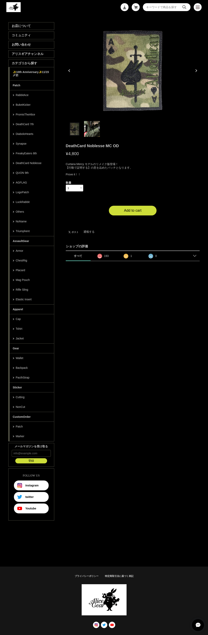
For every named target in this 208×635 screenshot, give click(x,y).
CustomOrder (22, 416)
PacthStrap (22, 377)
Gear (16, 348)
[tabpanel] (133, 70)
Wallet (19, 358)
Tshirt (19, 328)
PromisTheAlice (25, 114)
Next (196, 71)
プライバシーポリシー (87, 576)
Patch (16, 85)
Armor (19, 250)
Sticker (17, 387)
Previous (70, 71)
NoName (21, 221)
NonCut (20, 406)
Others (20, 211)
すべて (78, 255)
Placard (20, 270)
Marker (20, 436)
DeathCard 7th (25, 124)
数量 (68, 182)
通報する (89, 231)
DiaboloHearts (24, 133)
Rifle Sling (22, 289)
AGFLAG (21, 182)
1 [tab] (74, 129)
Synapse (21, 143)
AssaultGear (21, 241)
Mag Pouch (23, 279)
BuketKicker (23, 104)
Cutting (20, 397)
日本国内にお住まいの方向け (133, 220)
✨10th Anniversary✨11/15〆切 (31, 73)
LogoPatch (22, 192)
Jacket (20, 338)
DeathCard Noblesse (29, 163)
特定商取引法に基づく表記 (119, 576)
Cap (18, 319)
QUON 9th (22, 172)
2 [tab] (92, 129)
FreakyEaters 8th (26, 153)
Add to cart (132, 210)
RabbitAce (22, 95)
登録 (31, 460)
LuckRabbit (23, 202)
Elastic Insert (24, 299)
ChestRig (21, 260)
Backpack (22, 367)
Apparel (18, 309)
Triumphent (23, 231)
